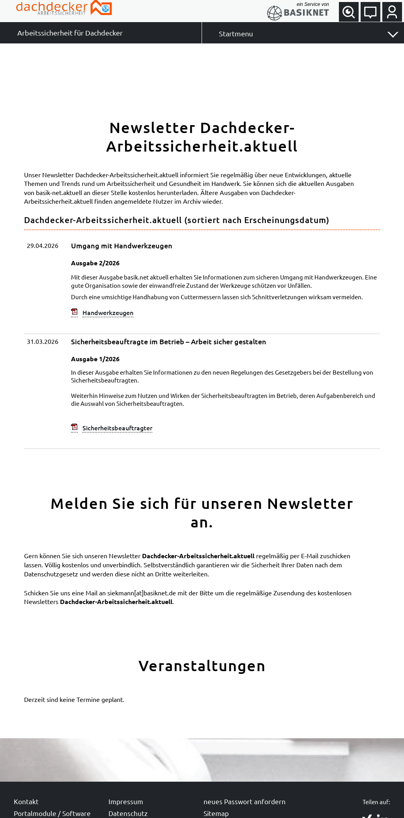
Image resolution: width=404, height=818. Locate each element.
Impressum (125, 801)
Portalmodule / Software (52, 813)
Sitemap (216, 813)
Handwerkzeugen (107, 312)
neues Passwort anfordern (245, 801)
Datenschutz (128, 813)
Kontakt (26, 801)
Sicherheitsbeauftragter (117, 427)
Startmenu (236, 33)
